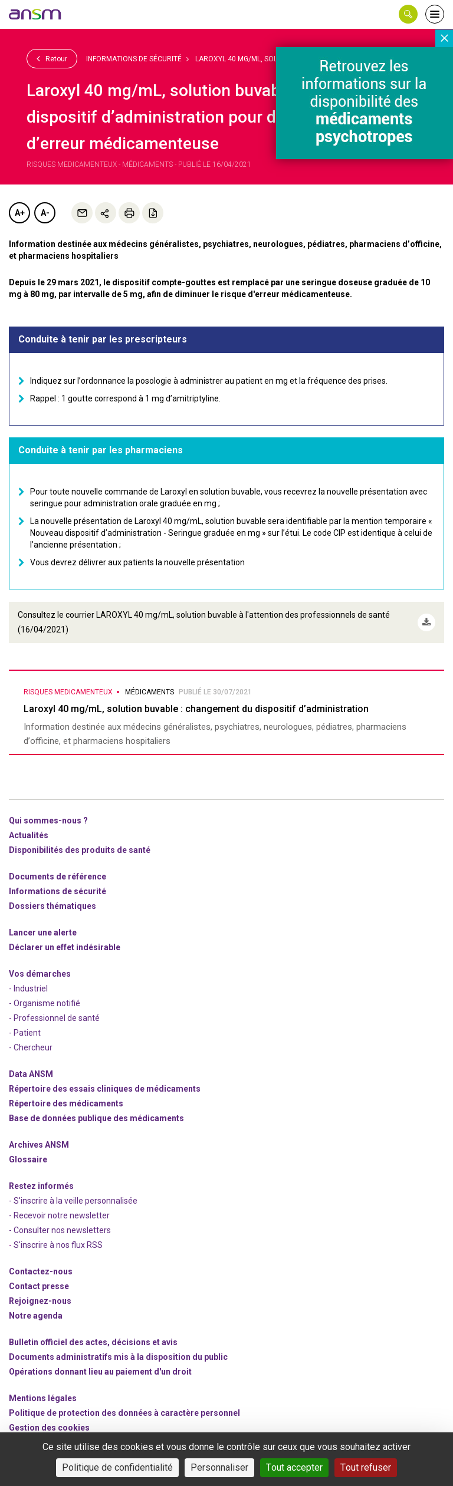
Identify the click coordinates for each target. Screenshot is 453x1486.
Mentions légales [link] (43, 1397)
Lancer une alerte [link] (43, 932)
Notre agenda (36, 1315)
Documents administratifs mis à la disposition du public (118, 1356)
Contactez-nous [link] (41, 1271)
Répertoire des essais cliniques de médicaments (105, 1088)
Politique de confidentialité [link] (117, 1467)
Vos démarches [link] (40, 973)
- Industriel (28, 988)
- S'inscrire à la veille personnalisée (73, 1200)
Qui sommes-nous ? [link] (48, 820)
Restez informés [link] (41, 1185)
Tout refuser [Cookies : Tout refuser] (365, 1467)
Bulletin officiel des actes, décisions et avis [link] (93, 1341)
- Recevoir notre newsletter (59, 1215)
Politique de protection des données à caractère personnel (124, 1412)
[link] (35, 14)
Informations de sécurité (134, 59)
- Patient (25, 1032)
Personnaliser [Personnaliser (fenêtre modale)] (219, 1467)
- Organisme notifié (44, 1002)
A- (45, 213)
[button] (408, 14)
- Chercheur (30, 1047)
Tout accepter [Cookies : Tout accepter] (294, 1467)
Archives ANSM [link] (39, 1144)
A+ (20, 213)
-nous (40, 1300)
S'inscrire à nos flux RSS (58, 1244)
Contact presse (39, 1285)
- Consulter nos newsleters (60, 1229)
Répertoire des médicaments (66, 1103)
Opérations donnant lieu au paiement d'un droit (100, 1371)
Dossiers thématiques (52, 905)
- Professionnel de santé (54, 1017)
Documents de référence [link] (57, 876)
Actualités (28, 834)
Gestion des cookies (49, 1427)
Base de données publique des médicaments (96, 1117)
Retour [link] (52, 58)
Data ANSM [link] (31, 1073)
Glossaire (28, 1159)
